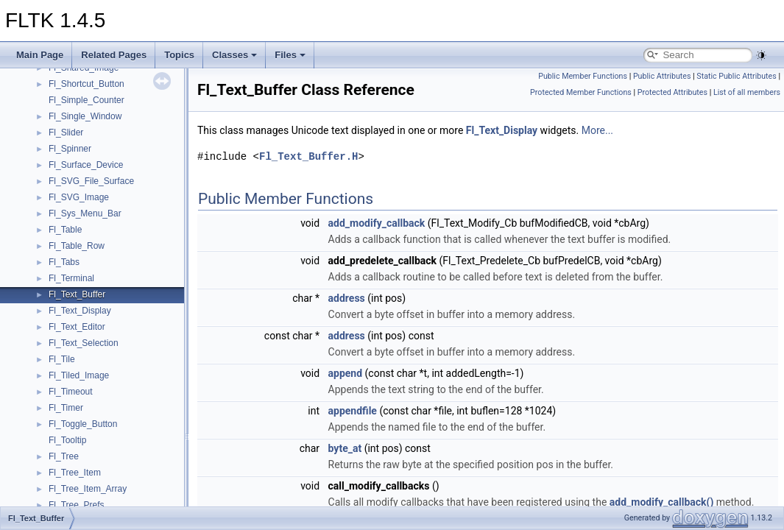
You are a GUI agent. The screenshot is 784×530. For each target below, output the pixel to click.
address (346, 298)
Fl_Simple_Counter (86, 100)
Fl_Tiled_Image (79, 375)
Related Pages (113, 54)
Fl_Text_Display (80, 310)
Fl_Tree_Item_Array (88, 489)
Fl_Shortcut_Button (86, 84)
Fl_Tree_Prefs (77, 505)
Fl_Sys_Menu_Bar (85, 213)
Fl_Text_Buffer (77, 294)
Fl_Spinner (70, 149)
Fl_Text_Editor (77, 327)
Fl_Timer (66, 408)
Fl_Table (65, 230)
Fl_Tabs (64, 262)
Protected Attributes (672, 92)
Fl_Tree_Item (75, 472)
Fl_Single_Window (85, 116)
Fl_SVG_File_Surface (91, 181)
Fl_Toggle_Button (83, 424)
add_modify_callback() (662, 502)
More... (597, 130)
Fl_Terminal (71, 278)
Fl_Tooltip (67, 440)
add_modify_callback (376, 223)
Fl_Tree (64, 456)
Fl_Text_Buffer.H (308, 156)
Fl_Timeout (71, 391)
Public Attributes (662, 76)
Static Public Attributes (736, 76)
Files (290, 54)
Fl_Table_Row (77, 246)
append (345, 373)
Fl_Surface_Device (86, 165)
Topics (179, 54)
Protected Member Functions (581, 92)
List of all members (746, 92)
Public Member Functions (582, 76)
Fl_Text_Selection (84, 343)
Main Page (39, 54)
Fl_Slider (66, 132)
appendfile (352, 411)
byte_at (345, 448)
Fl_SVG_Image (79, 197)
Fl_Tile (62, 359)
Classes (234, 54)
